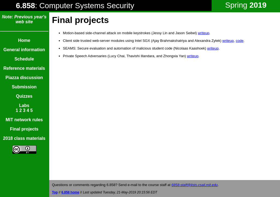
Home (24, 40)
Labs (24, 105)
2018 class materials (24, 138)
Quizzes (24, 96)
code (239, 41)
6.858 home (70, 192)
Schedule (24, 59)
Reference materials (24, 68)
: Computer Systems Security (75, 5)
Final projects (24, 129)
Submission (24, 87)
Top (55, 192)
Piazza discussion (24, 77)
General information (24, 49)
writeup (203, 33)
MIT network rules (24, 119)
